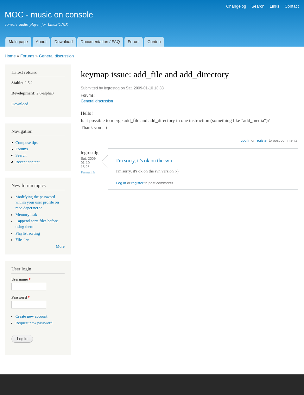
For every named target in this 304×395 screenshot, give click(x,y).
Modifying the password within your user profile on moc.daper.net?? (37, 202)
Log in (245, 140)
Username (20, 279)
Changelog (236, 6)
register (262, 140)
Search (257, 6)
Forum (134, 41)
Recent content (28, 162)
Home (10, 56)
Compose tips (27, 142)
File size (22, 239)
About (41, 41)
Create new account (32, 316)
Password (20, 297)
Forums (27, 56)
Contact (292, 6)
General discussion (56, 56)
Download (63, 41)
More (60, 246)
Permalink (88, 172)
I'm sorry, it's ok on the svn (144, 161)
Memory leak (26, 214)
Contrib (154, 41)
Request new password (34, 323)
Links (274, 6)
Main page (18, 41)
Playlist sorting (28, 233)
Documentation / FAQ (100, 41)
